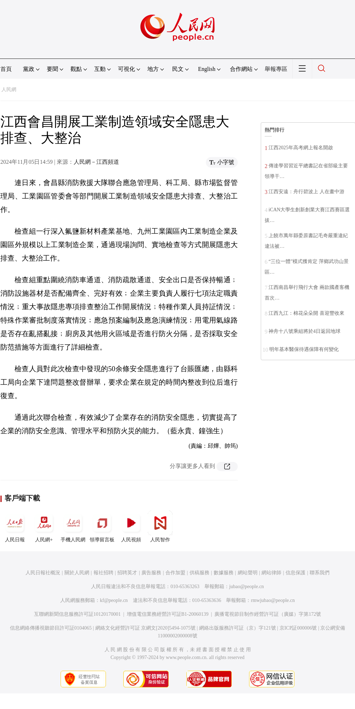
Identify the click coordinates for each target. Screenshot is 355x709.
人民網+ (44, 526)
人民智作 (160, 526)
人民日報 (14, 526)
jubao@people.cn (246, 586)
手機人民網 (73, 526)
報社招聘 (103, 572)
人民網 (8, 89)
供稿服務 (199, 572)
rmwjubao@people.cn (273, 600)
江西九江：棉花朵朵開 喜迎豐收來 (306, 313)
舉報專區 (276, 69)
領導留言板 (102, 526)
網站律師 (271, 572)
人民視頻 (131, 526)
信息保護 (295, 572)
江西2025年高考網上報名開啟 (301, 147)
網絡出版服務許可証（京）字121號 (237, 628)
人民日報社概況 (43, 572)
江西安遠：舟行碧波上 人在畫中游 (306, 191)
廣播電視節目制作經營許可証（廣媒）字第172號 (267, 614)
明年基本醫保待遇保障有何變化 (304, 349)
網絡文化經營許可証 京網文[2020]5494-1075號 (145, 628)
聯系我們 (319, 572)
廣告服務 (151, 572)
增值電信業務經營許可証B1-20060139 (168, 614)
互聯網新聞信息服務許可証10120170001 (77, 614)
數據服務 (223, 572)
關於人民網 (76, 572)
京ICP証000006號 (298, 628)
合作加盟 (175, 572)
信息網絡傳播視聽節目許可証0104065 (51, 628)
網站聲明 (248, 572)
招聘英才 (127, 572)
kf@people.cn (114, 600)
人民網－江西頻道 (96, 162)
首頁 (6, 69)
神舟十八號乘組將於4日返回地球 (304, 331)
